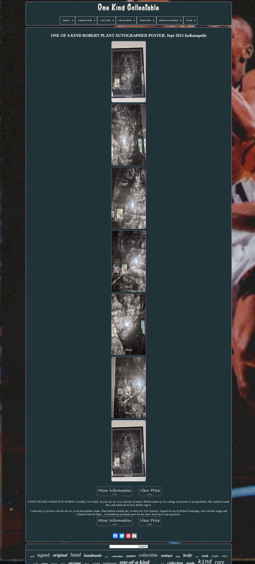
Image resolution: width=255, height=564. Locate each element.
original (60, 555)
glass (106, 557)
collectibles (117, 556)
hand (76, 555)
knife (187, 555)
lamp (178, 556)
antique (167, 556)
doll (196, 557)
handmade (93, 555)
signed (43, 555)
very (224, 556)
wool (205, 556)
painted (130, 556)
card (32, 556)
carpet (215, 556)
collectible (148, 555)
